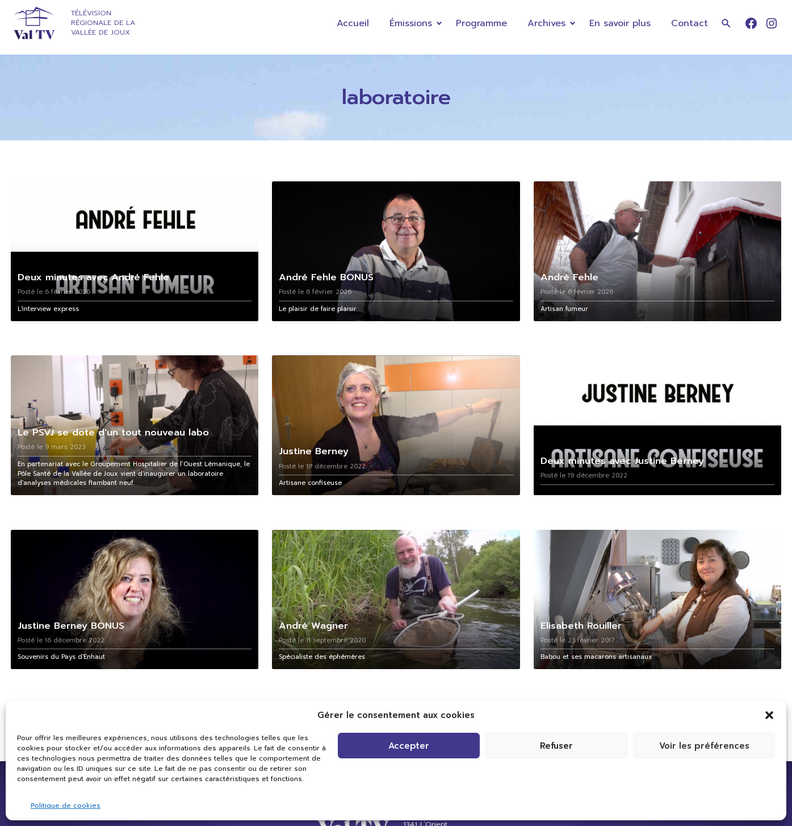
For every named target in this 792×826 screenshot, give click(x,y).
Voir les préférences (704, 746)
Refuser (556, 746)
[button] (769, 715)
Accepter (408, 746)
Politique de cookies (65, 805)
